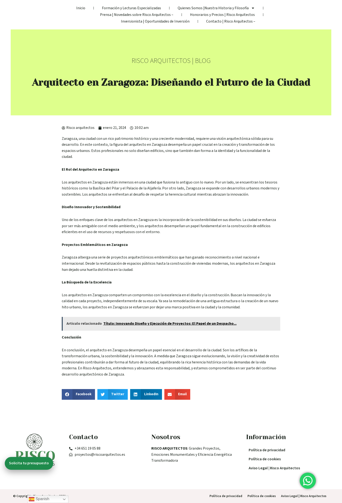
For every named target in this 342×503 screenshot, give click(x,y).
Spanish (39, 499)
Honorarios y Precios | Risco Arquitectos (222, 14)
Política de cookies (265, 459)
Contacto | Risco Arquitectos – (230, 21)
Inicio (80, 8)
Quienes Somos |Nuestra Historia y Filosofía (216, 8)
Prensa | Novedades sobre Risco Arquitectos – (136, 14)
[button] (78, 394)
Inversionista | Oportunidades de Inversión (155, 21)
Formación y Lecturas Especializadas (131, 8)
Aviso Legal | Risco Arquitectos (274, 468)
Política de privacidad (267, 450)
